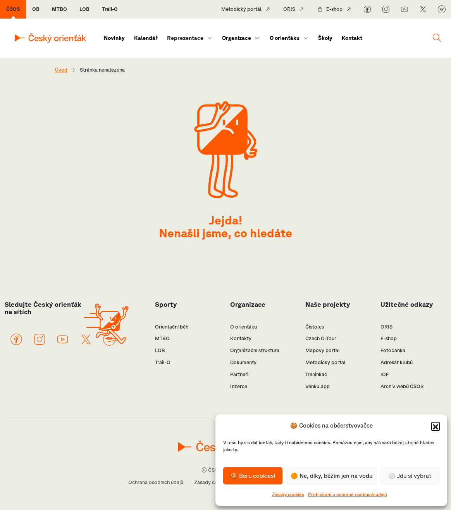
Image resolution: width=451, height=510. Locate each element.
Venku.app (317, 386)
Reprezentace (185, 38)
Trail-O (110, 9)
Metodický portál (241, 9)
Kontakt (352, 38)
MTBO (59, 9)
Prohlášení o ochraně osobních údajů (347, 494)
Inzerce (238, 386)
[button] (435, 426)
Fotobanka (392, 350)
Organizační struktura (254, 350)
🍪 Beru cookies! (252, 475)
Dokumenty (243, 362)
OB (36, 9)
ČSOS (13, 9)
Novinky (114, 38)
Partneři (239, 374)
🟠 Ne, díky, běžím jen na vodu (331, 475)
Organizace (236, 38)
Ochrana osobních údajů (155, 482)
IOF (384, 374)
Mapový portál (322, 350)
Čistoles (314, 327)
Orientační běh (171, 327)
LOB (84, 9)
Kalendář (146, 38)
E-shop (334, 9)
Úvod (61, 70)
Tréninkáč (316, 374)
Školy (325, 38)
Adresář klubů (396, 362)
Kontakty (240, 338)
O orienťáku (285, 38)
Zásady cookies (288, 494)
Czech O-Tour (320, 338)
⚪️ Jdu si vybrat (409, 475)
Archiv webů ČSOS (401, 386)
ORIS (289, 9)
